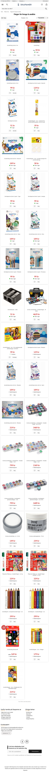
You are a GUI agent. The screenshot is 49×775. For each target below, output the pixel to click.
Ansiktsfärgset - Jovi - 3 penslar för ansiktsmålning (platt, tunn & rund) (36, 121)
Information (45, 1)
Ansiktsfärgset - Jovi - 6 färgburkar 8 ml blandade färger (12, 688)
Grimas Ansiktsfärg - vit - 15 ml (12, 536)
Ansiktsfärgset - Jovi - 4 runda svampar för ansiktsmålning (36, 159)
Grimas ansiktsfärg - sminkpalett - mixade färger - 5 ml (13, 461)
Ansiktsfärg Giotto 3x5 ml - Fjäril (36, 385)
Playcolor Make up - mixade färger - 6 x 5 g (12, 574)
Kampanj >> (22, 1)
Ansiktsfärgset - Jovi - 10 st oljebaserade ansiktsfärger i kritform (12, 348)
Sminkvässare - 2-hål (12, 309)
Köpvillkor (28, 714)
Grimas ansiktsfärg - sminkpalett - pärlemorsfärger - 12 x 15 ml (36, 499)
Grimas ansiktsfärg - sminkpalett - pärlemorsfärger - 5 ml (13, 499)
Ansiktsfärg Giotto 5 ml (12, 45)
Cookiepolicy (29, 715)
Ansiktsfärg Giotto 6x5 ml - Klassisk (12, 158)
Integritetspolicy (30, 718)
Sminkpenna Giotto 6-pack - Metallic (36, 347)
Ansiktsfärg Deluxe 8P (12, 649)
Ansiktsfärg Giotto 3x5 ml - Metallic (12, 385)
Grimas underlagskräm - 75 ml (36, 536)
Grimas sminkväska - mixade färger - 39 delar (36, 310)
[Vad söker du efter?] (24, 8)
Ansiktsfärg (36, 45)
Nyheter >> (14, 1)
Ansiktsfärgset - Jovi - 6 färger (36, 649)
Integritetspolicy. (37, 755)
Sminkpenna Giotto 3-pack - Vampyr (36, 196)
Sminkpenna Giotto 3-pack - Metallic (12, 272)
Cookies (28, 717)
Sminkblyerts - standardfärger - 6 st (36, 611)
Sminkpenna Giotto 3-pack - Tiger (13, 196)
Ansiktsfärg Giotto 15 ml (12, 83)
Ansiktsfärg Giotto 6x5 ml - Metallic (12, 423)
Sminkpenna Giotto (12, 121)
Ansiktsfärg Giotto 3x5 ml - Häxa (12, 234)
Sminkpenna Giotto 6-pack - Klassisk (36, 83)
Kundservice (29, 712)
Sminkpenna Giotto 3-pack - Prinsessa (36, 272)
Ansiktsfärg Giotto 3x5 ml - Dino (36, 234)
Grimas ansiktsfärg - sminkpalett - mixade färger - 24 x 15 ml (36, 423)
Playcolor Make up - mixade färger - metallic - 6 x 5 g (36, 574)
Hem (2, 11)
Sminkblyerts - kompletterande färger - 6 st (12, 611)
